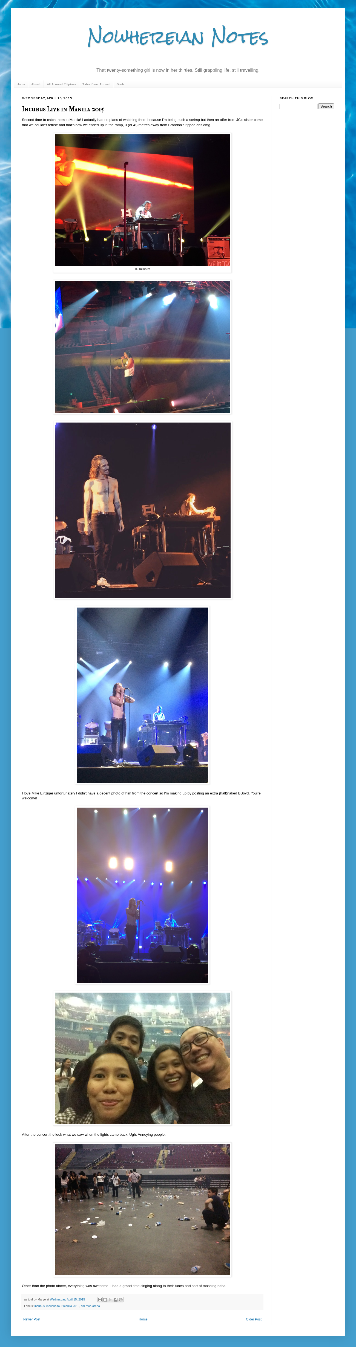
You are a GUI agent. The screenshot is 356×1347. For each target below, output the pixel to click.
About (36, 84)
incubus (40, 1306)
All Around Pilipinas (61, 84)
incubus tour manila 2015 (62, 1306)
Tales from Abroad (96, 84)
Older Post (254, 1319)
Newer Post (31, 1319)
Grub (120, 84)
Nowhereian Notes (178, 36)
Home (20, 84)
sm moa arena (90, 1306)
